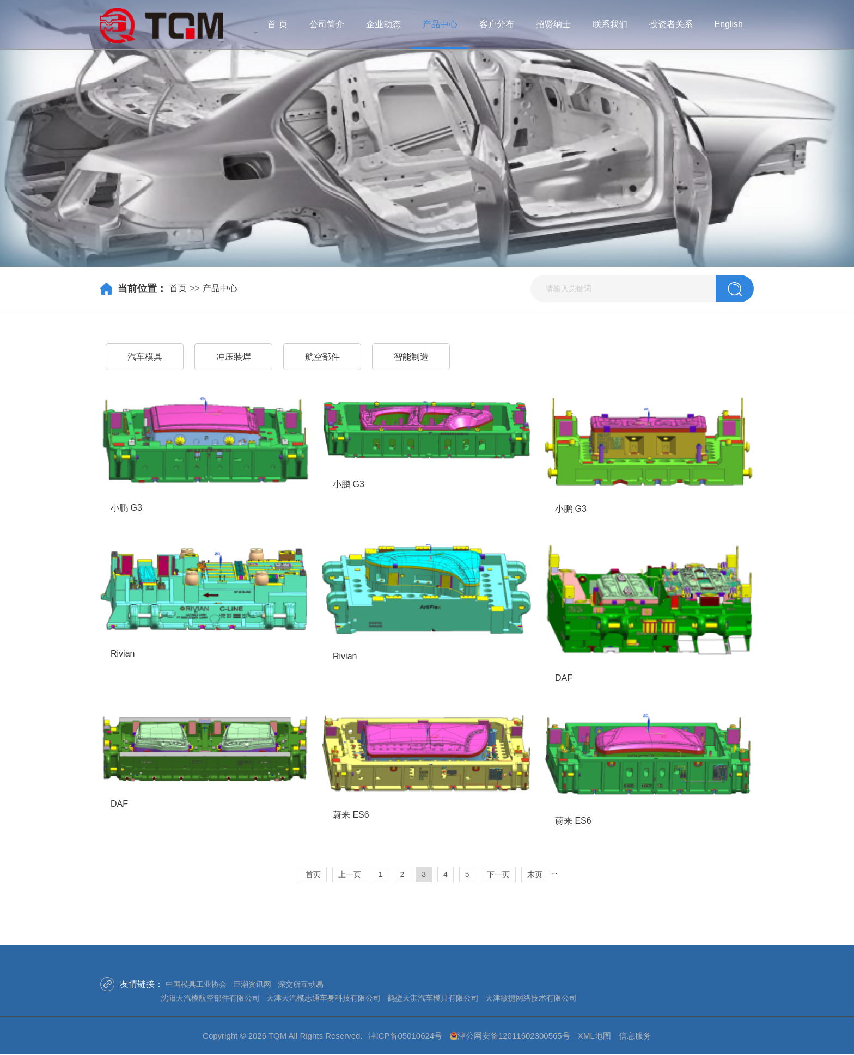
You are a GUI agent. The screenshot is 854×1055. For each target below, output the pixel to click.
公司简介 (326, 24)
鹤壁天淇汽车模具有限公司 (433, 997)
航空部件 (322, 356)
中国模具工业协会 (196, 984)
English (729, 24)
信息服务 (635, 1035)
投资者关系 (671, 24)
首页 (178, 288)
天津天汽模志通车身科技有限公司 (323, 997)
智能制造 (411, 356)
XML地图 (594, 1035)
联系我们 (610, 24)
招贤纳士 (553, 24)
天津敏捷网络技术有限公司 (531, 997)
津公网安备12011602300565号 (513, 1035)
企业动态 (383, 24)
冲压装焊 (233, 356)
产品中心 (440, 24)
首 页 (277, 24)
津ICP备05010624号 (405, 1035)
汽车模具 (144, 356)
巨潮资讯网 (252, 984)
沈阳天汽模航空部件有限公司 (210, 997)
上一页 (349, 874)
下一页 (498, 874)
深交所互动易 (301, 984)
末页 (534, 874)
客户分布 (496, 24)
